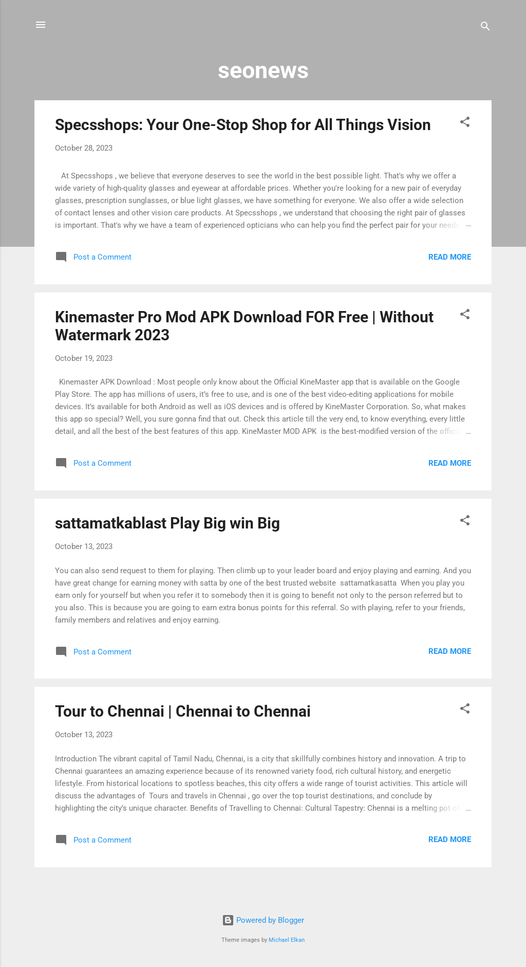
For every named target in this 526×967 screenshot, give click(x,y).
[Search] (485, 28)
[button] (465, 124)
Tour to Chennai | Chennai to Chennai (183, 711)
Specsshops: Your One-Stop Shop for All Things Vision (243, 125)
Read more (449, 257)
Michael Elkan (287, 940)
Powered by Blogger (263, 920)
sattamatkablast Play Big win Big (167, 523)
